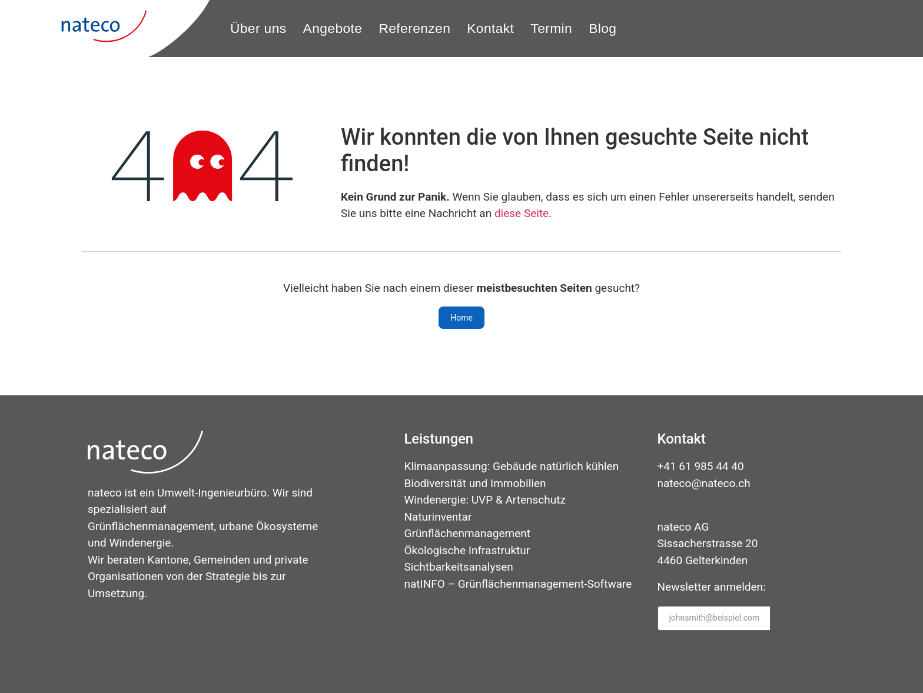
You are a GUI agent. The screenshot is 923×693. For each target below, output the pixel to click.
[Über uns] (258, 28)
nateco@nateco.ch (704, 483)
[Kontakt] (490, 28)
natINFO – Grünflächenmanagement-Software (518, 584)
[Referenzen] (414, 28)
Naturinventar (438, 517)
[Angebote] (333, 28)
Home (461, 317)
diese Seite (521, 213)
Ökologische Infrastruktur (467, 550)
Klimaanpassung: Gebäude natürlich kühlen (511, 466)
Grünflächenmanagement (467, 533)
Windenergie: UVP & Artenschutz (485, 500)
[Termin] (551, 28)
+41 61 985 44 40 (701, 466)
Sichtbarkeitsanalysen (458, 567)
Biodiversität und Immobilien (475, 483)
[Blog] (602, 28)
